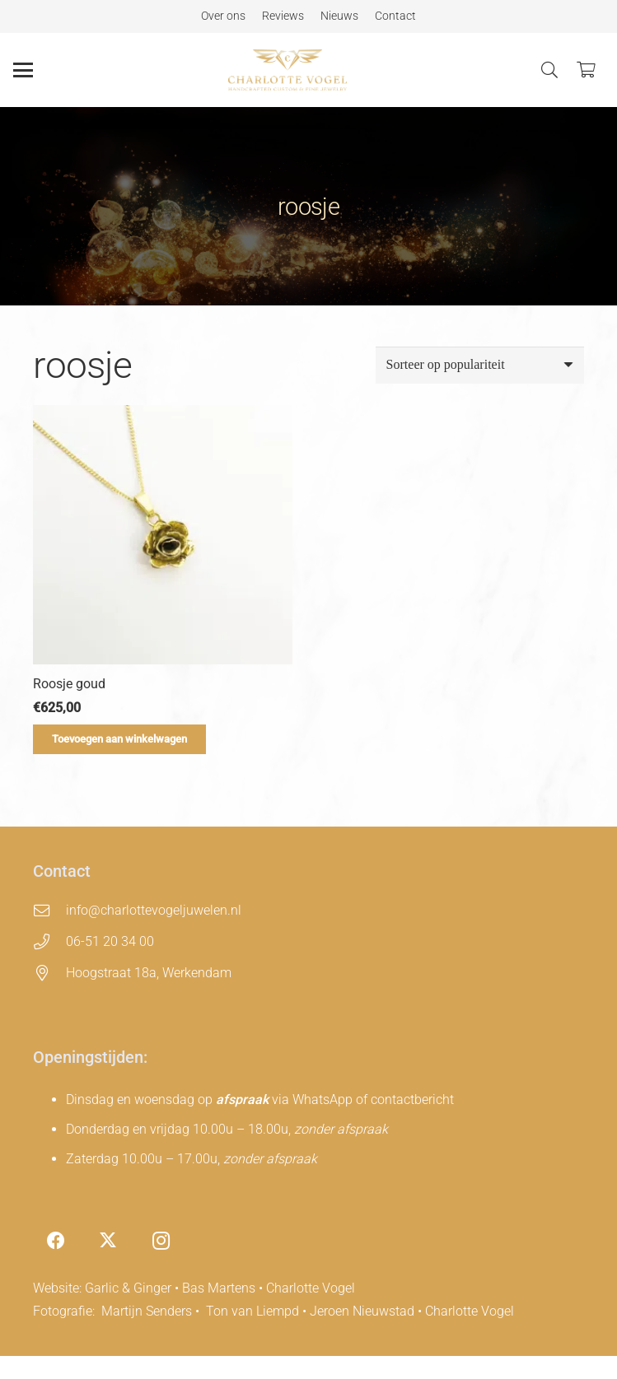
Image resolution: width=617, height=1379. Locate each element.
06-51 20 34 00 (110, 941)
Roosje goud (69, 684)
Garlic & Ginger (128, 1288)
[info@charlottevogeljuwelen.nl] (49, 910)
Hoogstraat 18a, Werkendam (148, 973)
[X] (108, 1241)
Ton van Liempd (252, 1311)
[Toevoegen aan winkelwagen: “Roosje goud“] (119, 739)
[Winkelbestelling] (480, 365)
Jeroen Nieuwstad (362, 1311)
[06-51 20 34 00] (49, 941)
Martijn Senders (146, 1311)
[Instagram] (161, 1241)
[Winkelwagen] (586, 70)
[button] (23, 70)
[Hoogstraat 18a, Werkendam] (49, 973)
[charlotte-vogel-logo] (287, 70)
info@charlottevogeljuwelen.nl (153, 910)
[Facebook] (55, 1241)
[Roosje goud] (162, 534)
